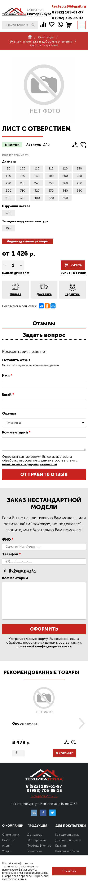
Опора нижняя (24, 724)
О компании (10, 834)
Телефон (11, 554)
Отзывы (44, 323)
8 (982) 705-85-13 (67, 18)
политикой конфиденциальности (29, 464)
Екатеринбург (39, 14)
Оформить (44, 629)
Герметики (34, 851)
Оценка (9, 413)
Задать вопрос (44, 335)
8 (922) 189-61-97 (68, 12)
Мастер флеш (37, 840)
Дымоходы (34, 834)
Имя (7, 375)
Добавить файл (22, 570)
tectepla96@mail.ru (69, 6)
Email (8, 394)
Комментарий (16, 432)
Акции (6, 845)
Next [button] (82, 723)
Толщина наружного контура (25, 221)
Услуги (6, 851)
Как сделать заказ (67, 834)
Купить (76, 265)
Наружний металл (16, 206)
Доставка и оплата (68, 840)
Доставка (44, 294)
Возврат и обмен (67, 851)
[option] (44, 723)
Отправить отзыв (44, 474)
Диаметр (9, 161)
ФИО (7, 539)
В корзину (64, 753)
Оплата (15, 294)
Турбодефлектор (39, 845)
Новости (8, 840)
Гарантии (72, 294)
